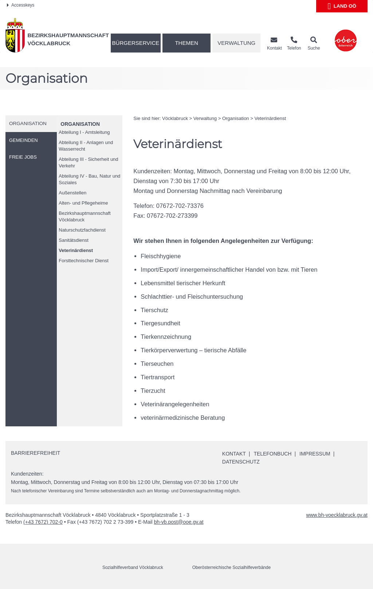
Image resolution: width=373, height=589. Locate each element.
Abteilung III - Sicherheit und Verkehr (88, 162)
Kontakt (234, 454)
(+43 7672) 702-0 (43, 522)
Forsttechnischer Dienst (84, 260)
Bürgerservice (136, 43)
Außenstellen (72, 192)
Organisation (80, 124)
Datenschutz (241, 462)
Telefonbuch (273, 454)
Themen (186, 43)
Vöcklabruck (175, 118)
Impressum (314, 454)
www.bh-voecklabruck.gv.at (337, 515)
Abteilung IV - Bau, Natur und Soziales (89, 179)
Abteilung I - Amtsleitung (84, 132)
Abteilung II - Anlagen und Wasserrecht (86, 146)
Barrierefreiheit (35, 453)
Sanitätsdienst (74, 240)
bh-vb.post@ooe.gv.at (179, 522)
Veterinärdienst (76, 250)
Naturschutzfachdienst (82, 230)
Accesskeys (20, 5)
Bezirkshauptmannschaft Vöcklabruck (84, 216)
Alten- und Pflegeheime (83, 203)
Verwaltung (236, 43)
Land (341, 6)
